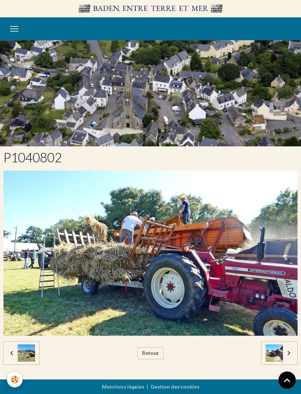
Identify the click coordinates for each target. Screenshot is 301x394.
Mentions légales (123, 386)
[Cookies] (15, 379)
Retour (150, 353)
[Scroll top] (287, 380)
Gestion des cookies (175, 386)
